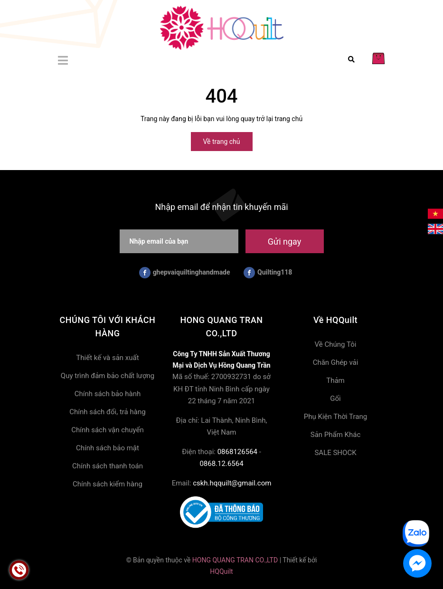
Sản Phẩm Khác (336, 434)
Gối (335, 398)
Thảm (335, 380)
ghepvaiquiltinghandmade (184, 272)
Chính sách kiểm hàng (107, 484)
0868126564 (237, 451)
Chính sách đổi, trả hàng (107, 412)
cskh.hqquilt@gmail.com (232, 483)
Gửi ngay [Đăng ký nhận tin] (284, 242)
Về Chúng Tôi (336, 344)
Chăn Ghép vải (335, 362)
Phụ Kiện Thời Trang (335, 416)
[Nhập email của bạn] (179, 241)
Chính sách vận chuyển (107, 430)
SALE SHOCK (335, 452)
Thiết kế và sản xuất (107, 357)
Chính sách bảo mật (107, 448)
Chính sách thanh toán (107, 466)
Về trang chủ (221, 141)
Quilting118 (268, 272)
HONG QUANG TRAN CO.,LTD (235, 560)
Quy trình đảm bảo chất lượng (107, 375)
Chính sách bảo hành (108, 394)
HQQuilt (221, 571)
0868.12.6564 (221, 463)
